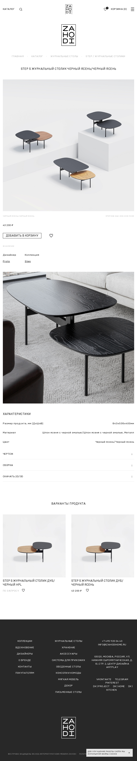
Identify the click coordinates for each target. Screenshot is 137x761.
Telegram (121, 679)
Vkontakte (104, 679)
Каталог (8, 9)
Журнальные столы (68, 641)
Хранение (68, 647)
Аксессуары (68, 654)
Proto (6, 261)
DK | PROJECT (101, 686)
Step (28, 261)
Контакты (25, 666)
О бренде (25, 660)
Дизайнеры (25, 654)
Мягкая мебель (68, 679)
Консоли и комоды (68, 673)
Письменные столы (68, 692)
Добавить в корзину (22, 235)
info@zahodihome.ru (112, 644)
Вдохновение (25, 647)
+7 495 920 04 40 (112, 641)
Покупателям (25, 673)
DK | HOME (119, 686)
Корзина (119, 9)
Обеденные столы (68, 666)
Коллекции (24, 641)
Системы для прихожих (68, 660)
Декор (68, 685)
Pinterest (112, 683)
